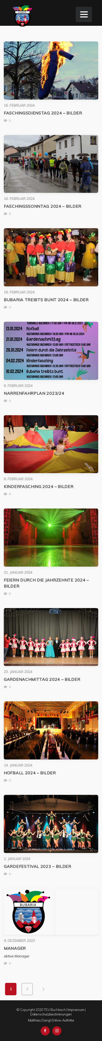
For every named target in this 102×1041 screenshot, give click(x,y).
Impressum (76, 1010)
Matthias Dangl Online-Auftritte (51, 1020)
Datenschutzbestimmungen (51, 1014)
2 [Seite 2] (27, 989)
